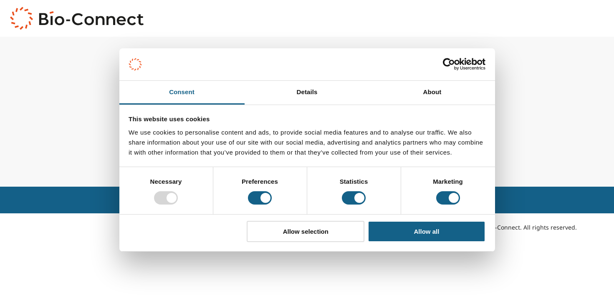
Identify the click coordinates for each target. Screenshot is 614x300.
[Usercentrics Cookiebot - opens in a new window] (448, 64)
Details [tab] (307, 91)
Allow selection (305, 231)
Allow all (427, 231)
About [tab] (432, 91)
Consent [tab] (182, 91)
